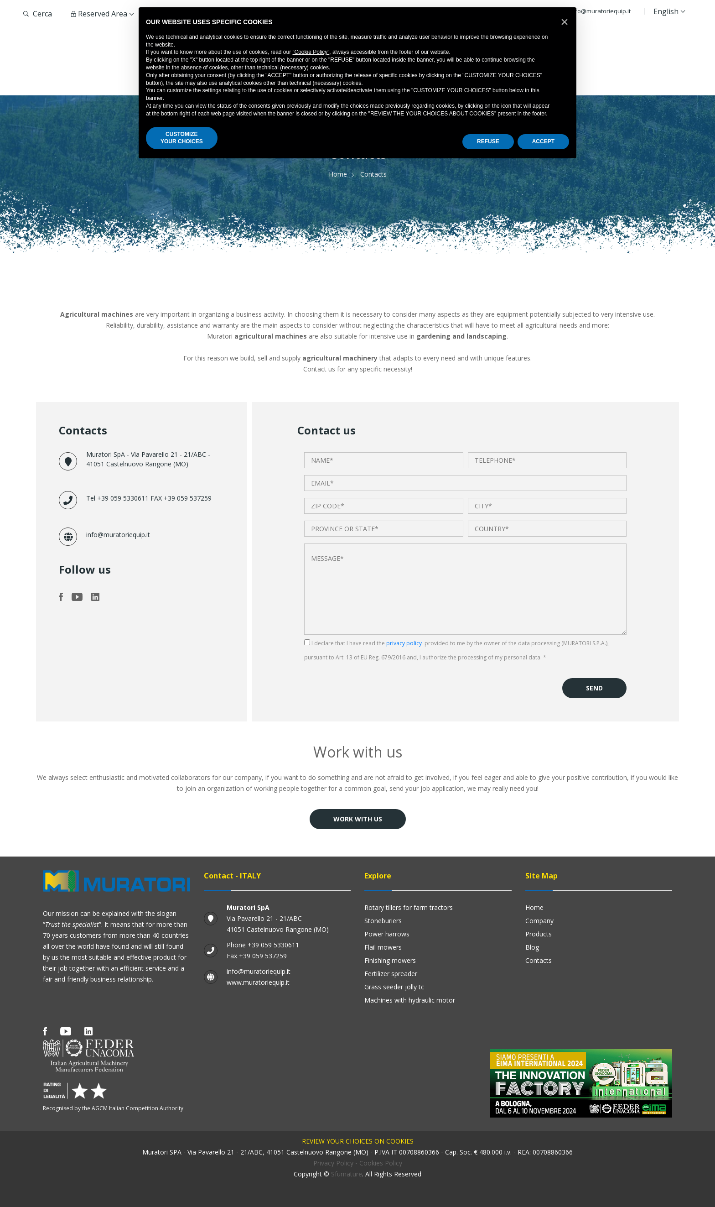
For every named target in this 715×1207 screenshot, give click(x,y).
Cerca (37, 14)
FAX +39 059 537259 (181, 498)
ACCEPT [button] (543, 141)
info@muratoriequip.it (600, 11)
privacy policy (404, 643)
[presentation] (373, 681)
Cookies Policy (380, 1163)
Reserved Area (99, 14)
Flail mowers (383, 947)
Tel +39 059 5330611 (118, 498)
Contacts (538, 960)
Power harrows (386, 934)
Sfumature (346, 1174)
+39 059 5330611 (273, 945)
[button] (564, 22)
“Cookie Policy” (311, 52)
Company (539, 920)
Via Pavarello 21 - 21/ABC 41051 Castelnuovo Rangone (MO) (278, 918)
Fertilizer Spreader (390, 973)
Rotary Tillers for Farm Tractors (408, 907)
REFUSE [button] (488, 141)
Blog (532, 947)
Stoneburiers (383, 920)
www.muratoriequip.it (258, 982)
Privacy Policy (333, 1163)
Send (594, 688)
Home (338, 174)
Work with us (357, 819)
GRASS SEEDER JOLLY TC (394, 986)
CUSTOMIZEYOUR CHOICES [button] (182, 138)
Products (538, 934)
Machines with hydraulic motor (409, 1000)
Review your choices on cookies (358, 1141)
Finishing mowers (390, 960)
